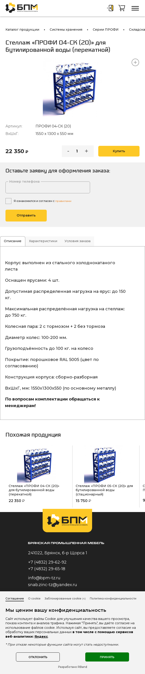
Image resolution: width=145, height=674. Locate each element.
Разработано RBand (72, 667)
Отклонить (37, 657)
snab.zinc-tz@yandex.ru (52, 584)
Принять (107, 657)
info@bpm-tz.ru (44, 577)
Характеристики (43, 241)
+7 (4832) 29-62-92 (47, 562)
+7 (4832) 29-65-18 (46, 568)
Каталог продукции (22, 29)
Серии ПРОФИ (106, 29)
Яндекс (41, 636)
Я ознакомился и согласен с (42, 201)
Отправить (26, 215)
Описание (12, 241)
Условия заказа (78, 241)
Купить (119, 151)
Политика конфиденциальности (113, 598)
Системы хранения (66, 29)
